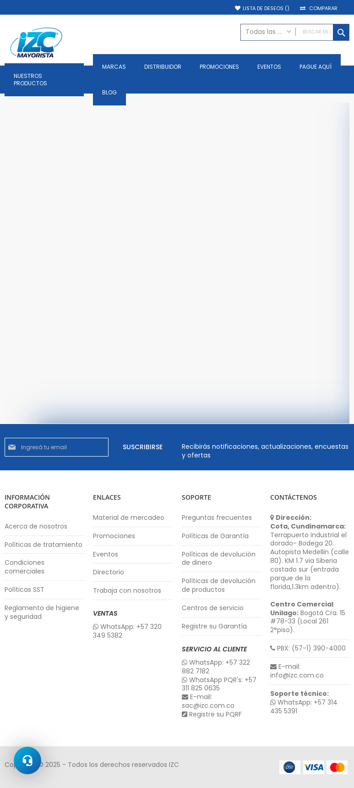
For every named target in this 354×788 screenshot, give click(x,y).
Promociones (114, 536)
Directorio (108, 572)
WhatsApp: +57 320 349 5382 (127, 631)
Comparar (323, 8)
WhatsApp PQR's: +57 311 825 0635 (219, 684)
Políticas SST (24, 589)
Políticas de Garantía (215, 536)
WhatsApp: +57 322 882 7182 (216, 667)
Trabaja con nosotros (127, 590)
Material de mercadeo (128, 517)
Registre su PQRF (212, 714)
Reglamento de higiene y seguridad (42, 612)
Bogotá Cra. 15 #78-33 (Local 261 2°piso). (307, 617)
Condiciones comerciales (24, 567)
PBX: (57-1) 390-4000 (308, 648)
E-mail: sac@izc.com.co (208, 701)
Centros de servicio (213, 608)
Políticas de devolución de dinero (219, 559)
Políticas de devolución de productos (219, 585)
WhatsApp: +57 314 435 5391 (304, 707)
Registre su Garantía (214, 626)
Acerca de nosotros (36, 526)
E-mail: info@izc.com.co (297, 671)
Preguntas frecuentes (217, 517)
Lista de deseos (266, 8)
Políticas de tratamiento (43, 544)
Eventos (105, 554)
